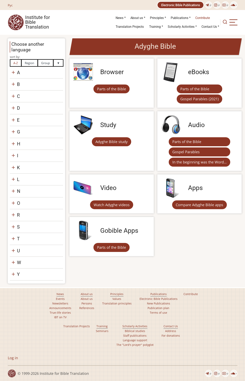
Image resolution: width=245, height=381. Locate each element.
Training (155, 27)
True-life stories (60, 312)
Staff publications (135, 335)
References (86, 308)
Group (45, 63)
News (119, 18)
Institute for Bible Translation (37, 22)
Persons (86, 303)
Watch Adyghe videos (112, 204)
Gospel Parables (186, 151)
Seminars (102, 331)
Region (29, 63)
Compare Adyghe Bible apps (199, 204)
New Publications (158, 303)
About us (136, 18)
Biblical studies (135, 331)
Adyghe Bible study (111, 141)
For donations (171, 335)
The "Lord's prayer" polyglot (135, 345)
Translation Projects (130, 27)
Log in (13, 357)
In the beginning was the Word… (199, 162)
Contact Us (209, 27)
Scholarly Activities (181, 27)
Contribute (202, 18)
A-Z (15, 63)
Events (60, 299)
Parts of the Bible (111, 89)
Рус (10, 5)
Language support (135, 340)
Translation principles (117, 303)
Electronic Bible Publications (180, 5)
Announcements (60, 308)
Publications (179, 18)
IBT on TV (60, 317)
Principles (157, 18)
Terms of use (158, 312)
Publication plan (158, 308)
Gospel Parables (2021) (199, 98)
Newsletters (60, 303)
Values (116, 299)
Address (170, 331)
